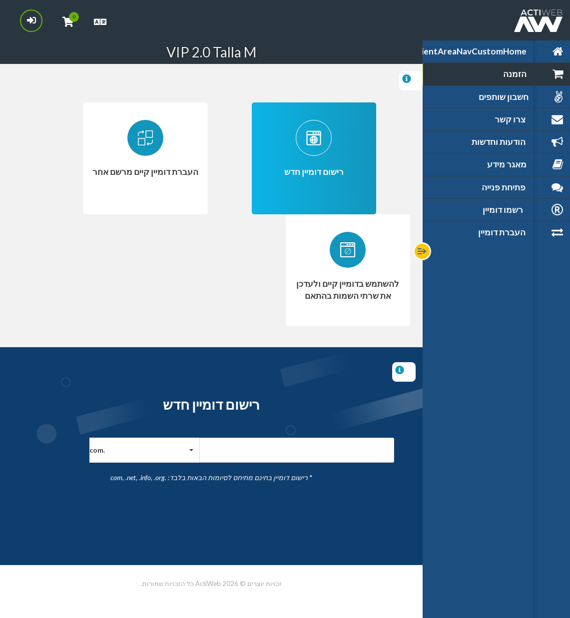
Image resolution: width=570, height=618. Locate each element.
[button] (144, 450)
